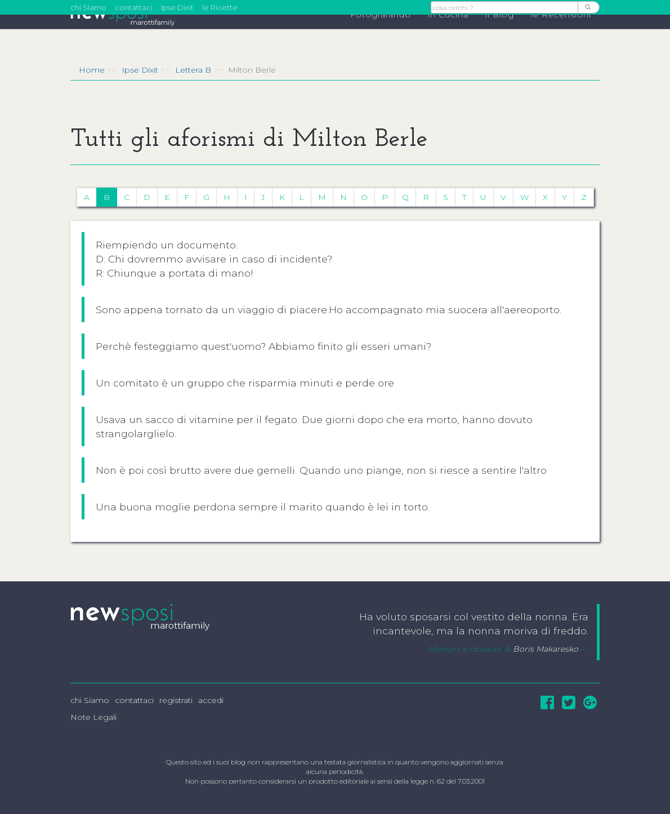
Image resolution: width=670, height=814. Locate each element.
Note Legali (93, 717)
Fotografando (380, 34)
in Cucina (448, 34)
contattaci (134, 7)
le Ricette (220, 7)
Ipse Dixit (177, 7)
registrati (176, 700)
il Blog (499, 34)
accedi (211, 700)
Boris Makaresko (545, 649)
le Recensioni (561, 34)
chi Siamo (88, 7)
